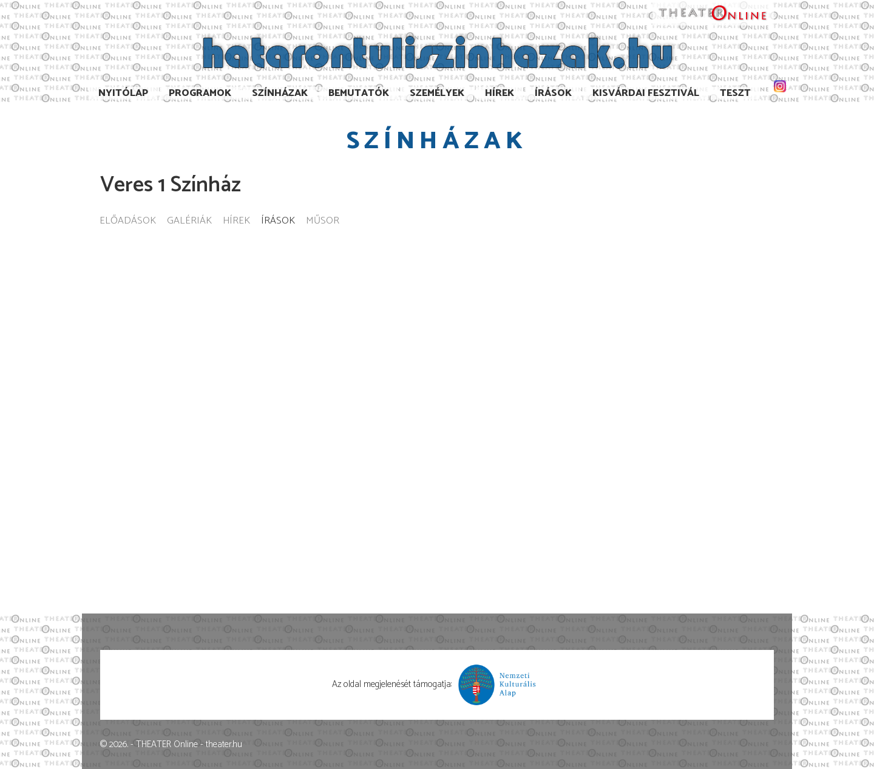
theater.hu (224, 744)
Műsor (322, 221)
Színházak (280, 93)
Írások (553, 93)
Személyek (437, 93)
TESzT (735, 93)
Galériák (189, 221)
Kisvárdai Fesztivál (645, 93)
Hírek (499, 93)
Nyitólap (123, 93)
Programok (200, 93)
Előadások (128, 221)
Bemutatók (358, 93)
